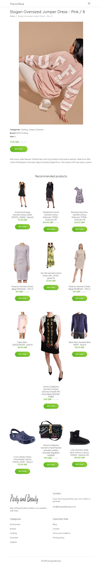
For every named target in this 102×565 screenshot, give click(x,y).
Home (12, 16)
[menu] (89, 3)
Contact (56, 529)
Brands (13, 529)
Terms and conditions (61, 533)
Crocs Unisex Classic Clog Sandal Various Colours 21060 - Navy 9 (22, 459)
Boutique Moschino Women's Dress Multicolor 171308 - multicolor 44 (79, 216)
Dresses (40, 129)
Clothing (24, 129)
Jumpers (32, 129)
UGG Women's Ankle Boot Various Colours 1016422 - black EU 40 (79, 452)
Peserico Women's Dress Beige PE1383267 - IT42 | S (79, 287)
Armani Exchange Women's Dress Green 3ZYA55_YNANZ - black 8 (22, 214)
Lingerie (13, 542)
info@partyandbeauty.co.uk (64, 507)
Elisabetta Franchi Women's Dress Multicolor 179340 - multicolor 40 (51, 216)
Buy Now (19, 149)
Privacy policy (58, 537)
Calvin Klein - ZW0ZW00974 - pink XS (22, 343)
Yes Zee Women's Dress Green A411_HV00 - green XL (51, 275)
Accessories (15, 524)
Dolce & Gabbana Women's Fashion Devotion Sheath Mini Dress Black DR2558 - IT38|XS (51, 391)
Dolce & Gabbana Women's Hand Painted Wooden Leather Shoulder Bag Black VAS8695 (51, 450)
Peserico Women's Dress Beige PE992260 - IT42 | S (22, 287)
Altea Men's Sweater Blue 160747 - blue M (79, 343)
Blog (55, 524)
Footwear (14, 537)
